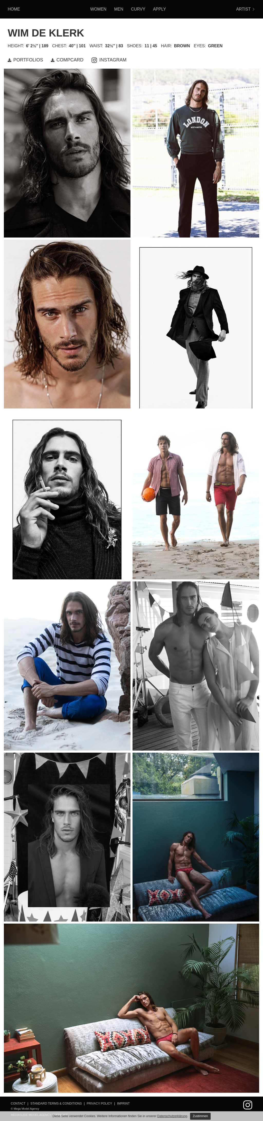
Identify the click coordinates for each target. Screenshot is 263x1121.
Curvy (138, 9)
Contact (18, 1103)
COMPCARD (67, 59)
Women (98, 9)
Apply (159, 9)
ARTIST (245, 9)
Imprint (123, 1103)
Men (118, 9)
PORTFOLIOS (25, 59)
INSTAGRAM (109, 60)
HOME (14, 9)
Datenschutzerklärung (172, 1116)
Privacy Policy (99, 1103)
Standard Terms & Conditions (56, 1103)
